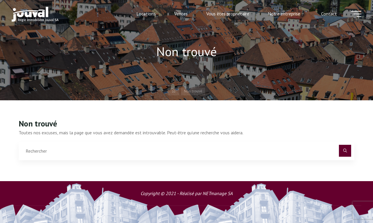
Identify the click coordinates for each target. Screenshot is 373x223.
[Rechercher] (345, 151)
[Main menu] (356, 14)
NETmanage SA (218, 193)
